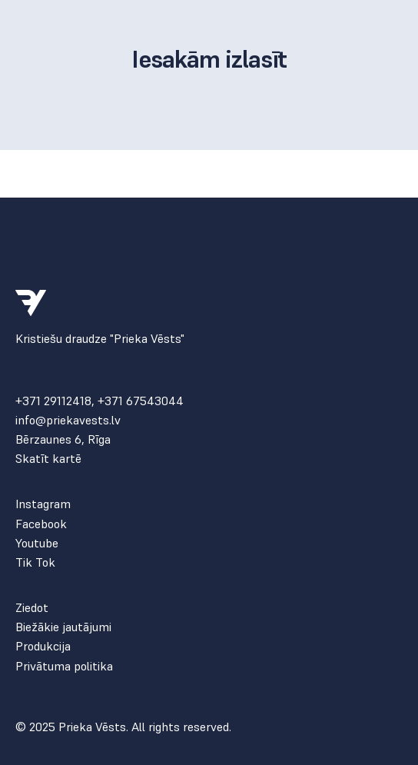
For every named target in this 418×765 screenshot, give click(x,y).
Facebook (41, 524)
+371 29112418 (53, 400)
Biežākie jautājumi (63, 627)
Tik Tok (35, 562)
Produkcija (43, 646)
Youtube (36, 543)
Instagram (43, 504)
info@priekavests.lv (68, 420)
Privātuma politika (64, 666)
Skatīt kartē (48, 458)
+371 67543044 (141, 400)
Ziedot (31, 607)
